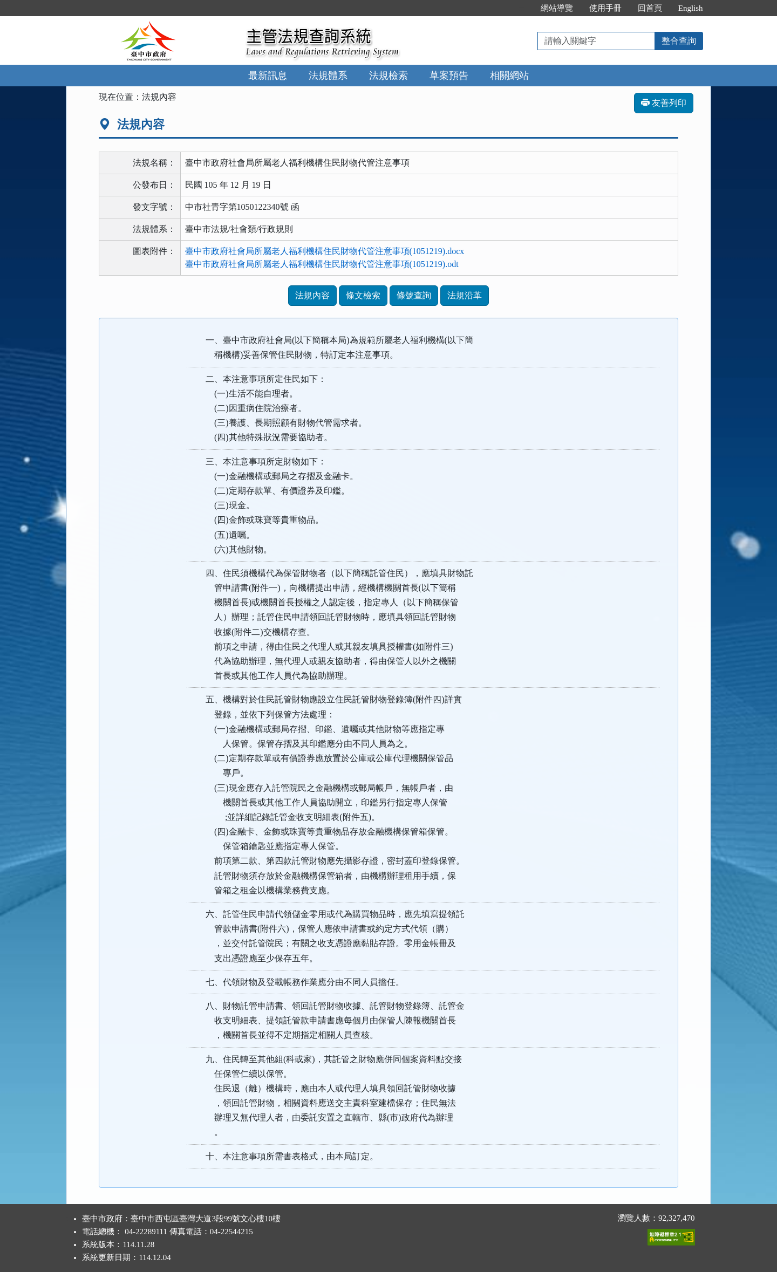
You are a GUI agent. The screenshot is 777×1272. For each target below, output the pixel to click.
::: (520, 8)
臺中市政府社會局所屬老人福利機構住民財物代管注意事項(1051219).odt (322, 264)
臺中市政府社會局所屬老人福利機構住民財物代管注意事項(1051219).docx (325, 251)
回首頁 (650, 8)
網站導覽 (557, 8)
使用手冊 (605, 8)
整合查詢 (679, 40)
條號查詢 (414, 295)
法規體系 (328, 75)
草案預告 (449, 75)
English (690, 8)
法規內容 (312, 295)
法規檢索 (388, 75)
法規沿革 (464, 295)
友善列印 (663, 102)
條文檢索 (363, 295)
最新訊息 (267, 75)
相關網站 (509, 75)
